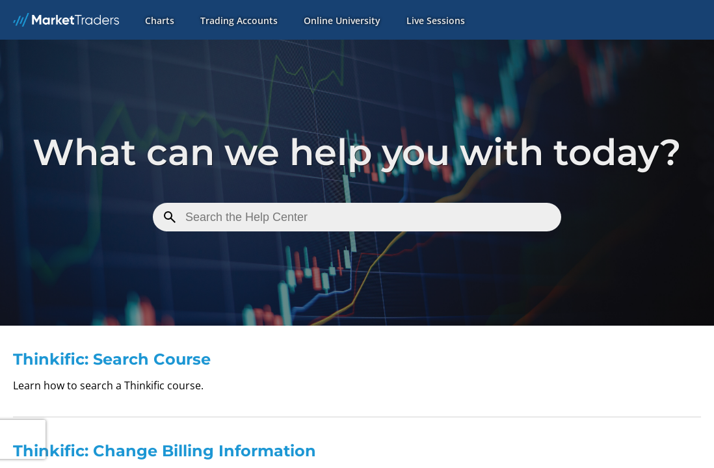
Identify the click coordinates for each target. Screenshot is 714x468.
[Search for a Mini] (357, 217)
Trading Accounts (239, 20)
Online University (342, 20)
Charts (159, 20)
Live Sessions (435, 20)
